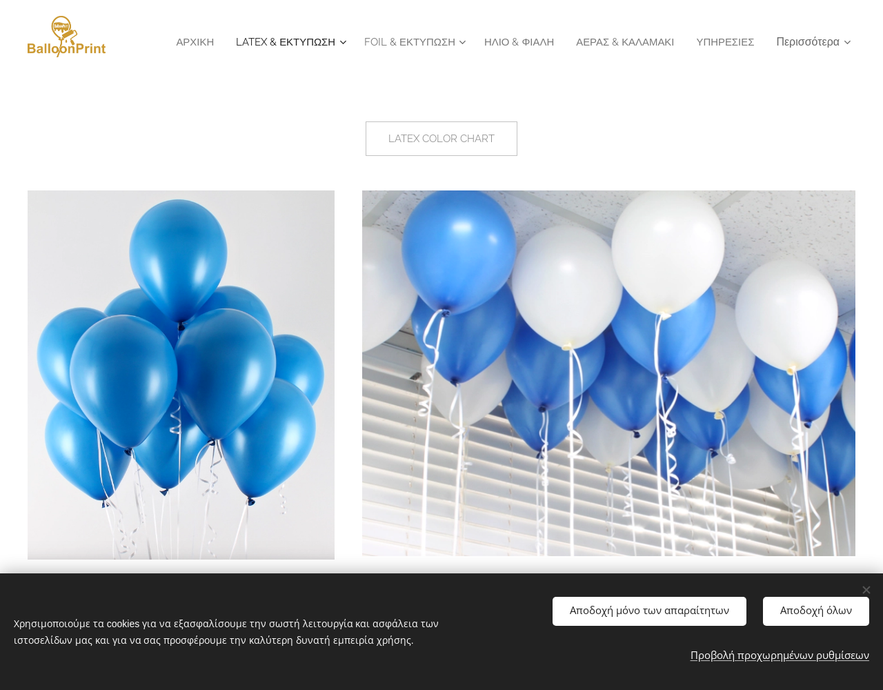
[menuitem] (253, 42)
